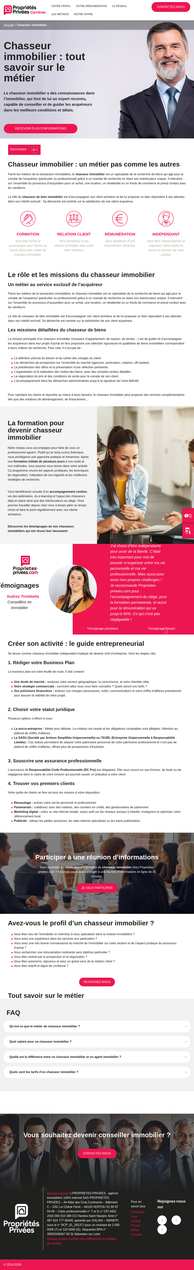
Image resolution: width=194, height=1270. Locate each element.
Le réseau (119, 6)
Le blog (136, 1221)
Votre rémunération (91, 6)
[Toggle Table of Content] (32, 150)
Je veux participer (97, 887)
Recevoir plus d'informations (40, 128)
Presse (135, 1225)
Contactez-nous (182, 8)
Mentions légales (58, 1193)
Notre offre (83, 14)
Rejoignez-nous (96, 982)
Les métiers (60, 14)
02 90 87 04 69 (167, 6)
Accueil (9, 25)
